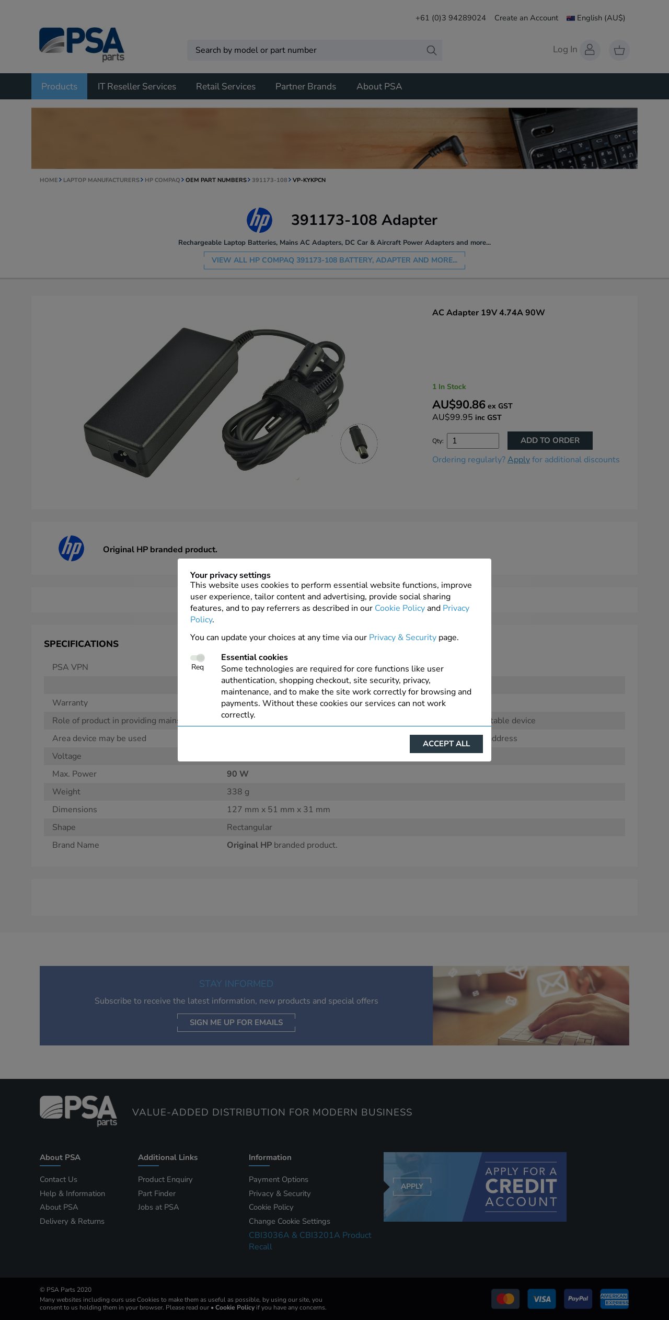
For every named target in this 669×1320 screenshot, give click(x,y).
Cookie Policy (400, 608)
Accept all (446, 743)
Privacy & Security (402, 637)
